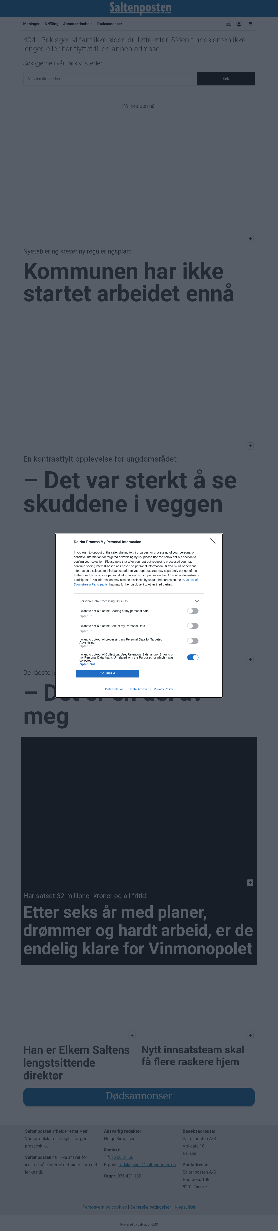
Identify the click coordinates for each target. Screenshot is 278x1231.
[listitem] (139, 601)
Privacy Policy (163, 689)
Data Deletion (114, 689)
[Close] (214, 542)
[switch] (193, 611)
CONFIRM (107, 673)
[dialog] (139, 615)
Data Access (138, 689)
